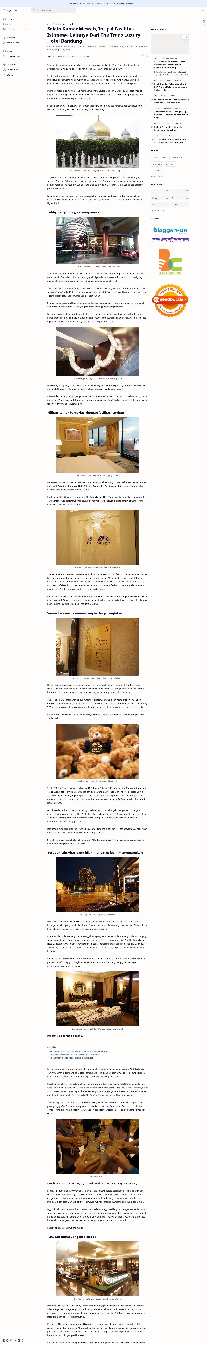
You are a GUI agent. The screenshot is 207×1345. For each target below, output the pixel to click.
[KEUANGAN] (175, 58)
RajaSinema (129, 3)
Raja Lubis (12, 10)
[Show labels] (158, 176)
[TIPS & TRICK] (157, 170)
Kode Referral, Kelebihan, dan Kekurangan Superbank (168, 128)
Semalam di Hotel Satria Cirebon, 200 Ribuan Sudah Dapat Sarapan (79, 1051)
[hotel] (160, 204)
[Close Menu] (203, 3)
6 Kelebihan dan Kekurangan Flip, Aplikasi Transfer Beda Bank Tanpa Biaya (171, 114)
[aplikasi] (168, 80)
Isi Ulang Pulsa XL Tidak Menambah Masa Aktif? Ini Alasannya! (171, 101)
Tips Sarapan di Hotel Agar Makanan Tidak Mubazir (72, 1058)
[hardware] (166, 58)
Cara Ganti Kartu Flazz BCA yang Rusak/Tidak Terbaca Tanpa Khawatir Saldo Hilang (170, 64)
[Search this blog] (53, 10)
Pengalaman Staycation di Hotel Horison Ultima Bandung (74, 1054)
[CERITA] (166, 96)
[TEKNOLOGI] (177, 157)
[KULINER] (170, 164)
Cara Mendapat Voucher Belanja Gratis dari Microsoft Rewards (170, 141)
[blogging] (160, 197)
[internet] (173, 96)
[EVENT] (155, 157)
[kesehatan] (180, 191)
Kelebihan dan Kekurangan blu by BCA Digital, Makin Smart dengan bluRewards (170, 87)
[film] (180, 197)
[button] (202, 10)
